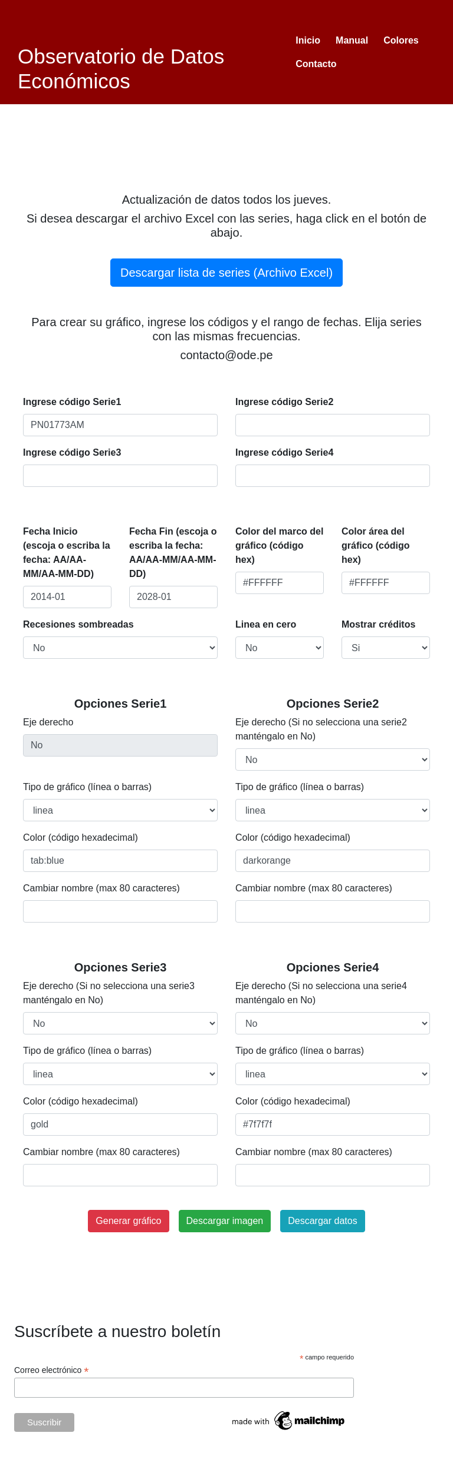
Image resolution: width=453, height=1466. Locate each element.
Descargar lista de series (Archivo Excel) (226, 272)
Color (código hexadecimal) (80, 837)
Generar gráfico (128, 1221)
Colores (401, 40)
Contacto (316, 64)
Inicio (308, 40)
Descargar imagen (225, 1221)
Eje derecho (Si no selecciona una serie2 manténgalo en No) (321, 729)
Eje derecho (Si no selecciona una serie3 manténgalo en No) (109, 993)
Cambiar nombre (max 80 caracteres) (101, 888)
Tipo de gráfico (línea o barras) (87, 787)
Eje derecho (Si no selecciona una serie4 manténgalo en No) (321, 993)
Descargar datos (322, 1221)
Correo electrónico (51, 1370)
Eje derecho (48, 722)
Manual (352, 40)
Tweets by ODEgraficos (373, 1459)
